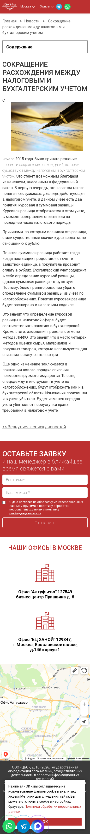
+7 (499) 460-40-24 (75, 7)
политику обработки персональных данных (39, 507)
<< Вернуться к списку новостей (34, 426)
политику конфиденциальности (34, 511)
